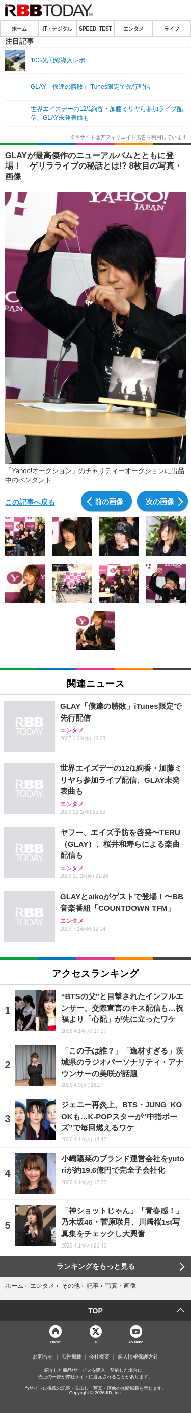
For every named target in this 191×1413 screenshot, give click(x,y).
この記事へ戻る (30, 501)
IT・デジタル (57, 28)
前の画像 (109, 501)
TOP (95, 1311)
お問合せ (43, 1357)
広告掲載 (71, 1357)
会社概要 (99, 1357)
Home (55, 1341)
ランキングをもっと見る (96, 1266)
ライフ (171, 28)
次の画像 (160, 501)
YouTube (135, 1341)
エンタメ (133, 28)
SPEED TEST (95, 28)
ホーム (19, 28)
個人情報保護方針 (138, 1357)
